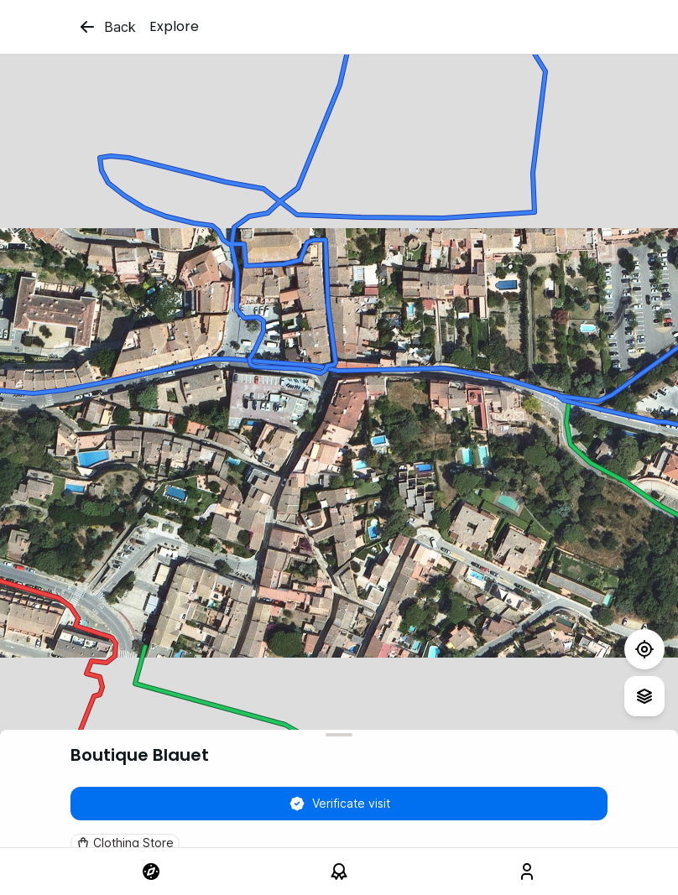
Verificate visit (339, 803)
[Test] (644, 649)
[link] (151, 871)
